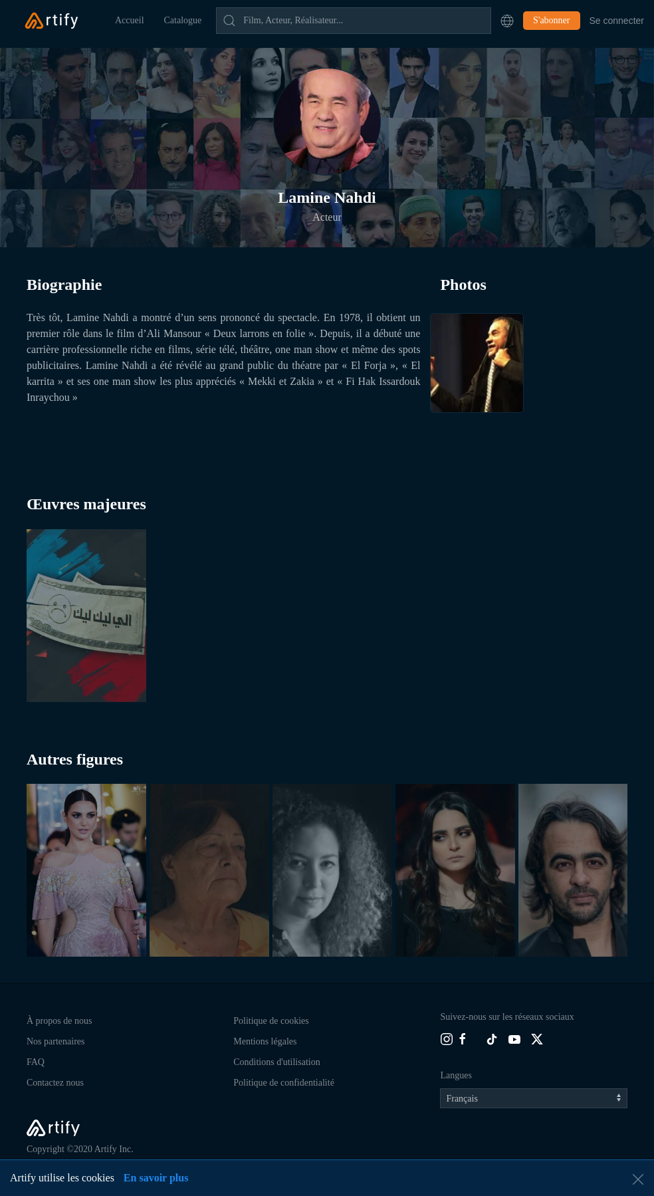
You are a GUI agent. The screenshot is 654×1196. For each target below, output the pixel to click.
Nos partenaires (55, 1041)
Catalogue (183, 20)
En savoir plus (156, 1177)
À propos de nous (59, 1021)
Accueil (129, 20)
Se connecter (617, 20)
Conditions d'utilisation (276, 1062)
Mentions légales (264, 1041)
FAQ (36, 1062)
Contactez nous (55, 1083)
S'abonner (551, 20)
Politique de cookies (271, 1021)
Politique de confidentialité (283, 1083)
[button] (507, 20)
